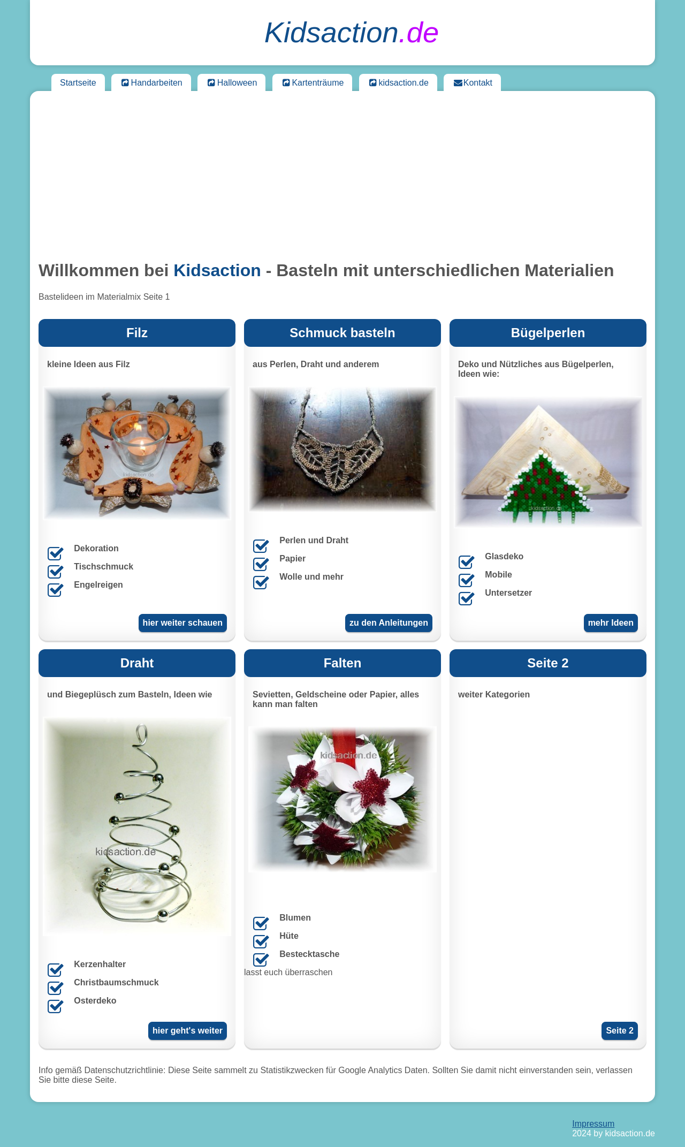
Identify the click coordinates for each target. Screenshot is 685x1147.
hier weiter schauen (183, 622)
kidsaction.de (398, 82)
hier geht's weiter (188, 1030)
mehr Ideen (611, 622)
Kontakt (472, 82)
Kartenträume (312, 82)
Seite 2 (620, 1030)
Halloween (231, 82)
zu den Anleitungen (388, 622)
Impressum (593, 1123)
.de (351, 32)
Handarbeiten (151, 82)
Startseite (78, 82)
